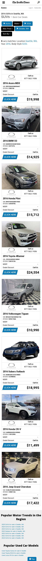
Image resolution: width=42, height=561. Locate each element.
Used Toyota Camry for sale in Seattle (14, 551)
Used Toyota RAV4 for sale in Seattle (14, 553)
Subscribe (37, 8)
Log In (31, 8)
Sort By (6, 34)
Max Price (8, 29)
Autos (3, 8)
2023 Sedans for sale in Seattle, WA (13, 531)
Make (17, 24)
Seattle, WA (22, 29)
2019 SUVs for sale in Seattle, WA (13, 538)
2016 (27, 24)
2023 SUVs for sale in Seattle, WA (13, 529)
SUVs (7, 24)
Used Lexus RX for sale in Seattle (12, 555)
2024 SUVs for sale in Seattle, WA (13, 527)
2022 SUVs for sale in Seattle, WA (13, 533)
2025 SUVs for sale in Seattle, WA (13, 524)
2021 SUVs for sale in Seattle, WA (13, 536)
